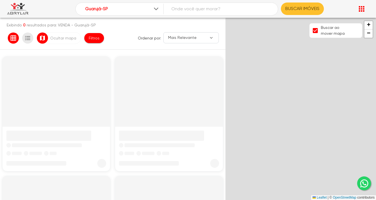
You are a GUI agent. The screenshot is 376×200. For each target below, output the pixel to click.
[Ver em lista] (27, 38)
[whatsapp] (364, 183)
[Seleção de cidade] (122, 9)
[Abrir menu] (361, 9)
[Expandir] (156, 9)
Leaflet (320, 197)
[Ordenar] (191, 37)
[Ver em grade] (13, 38)
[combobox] (122, 9)
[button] (368, 25)
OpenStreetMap (344, 197)
